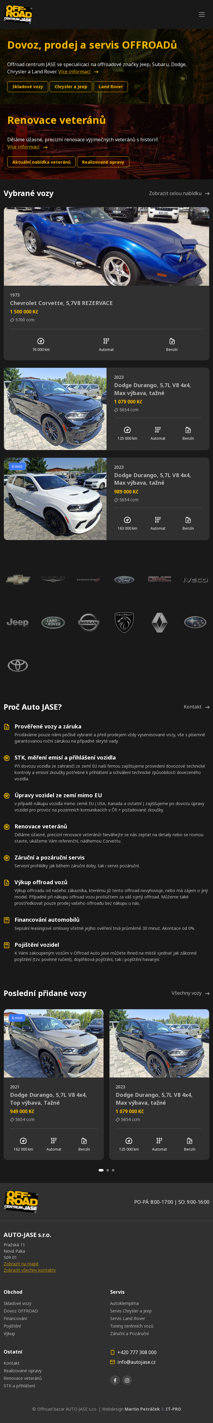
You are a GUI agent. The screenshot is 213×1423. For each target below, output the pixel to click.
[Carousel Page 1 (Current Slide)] (101, 1170)
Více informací (78, 71)
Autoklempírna (124, 1303)
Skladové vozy (27, 86)
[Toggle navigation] (201, 14)
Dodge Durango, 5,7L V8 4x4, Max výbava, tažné (152, 388)
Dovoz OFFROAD (21, 1311)
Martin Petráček (142, 1409)
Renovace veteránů (23, 1378)
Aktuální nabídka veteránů (41, 162)
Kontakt (196, 706)
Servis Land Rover (127, 1318)
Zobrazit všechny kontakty (30, 1270)
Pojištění (12, 1326)
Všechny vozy (190, 993)
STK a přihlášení (19, 1386)
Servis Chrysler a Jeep (131, 1311)
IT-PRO (173, 1409)
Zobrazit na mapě (21, 1264)
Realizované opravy (103, 162)
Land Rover (111, 86)
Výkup (9, 1333)
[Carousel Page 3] (113, 1170)
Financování (15, 1318)
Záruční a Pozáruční (129, 1333)
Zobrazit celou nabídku (179, 193)
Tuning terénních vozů (132, 1326)
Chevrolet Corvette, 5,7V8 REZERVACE (61, 303)
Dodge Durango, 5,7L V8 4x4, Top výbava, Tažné (48, 1098)
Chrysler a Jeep (71, 86)
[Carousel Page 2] (107, 1170)
